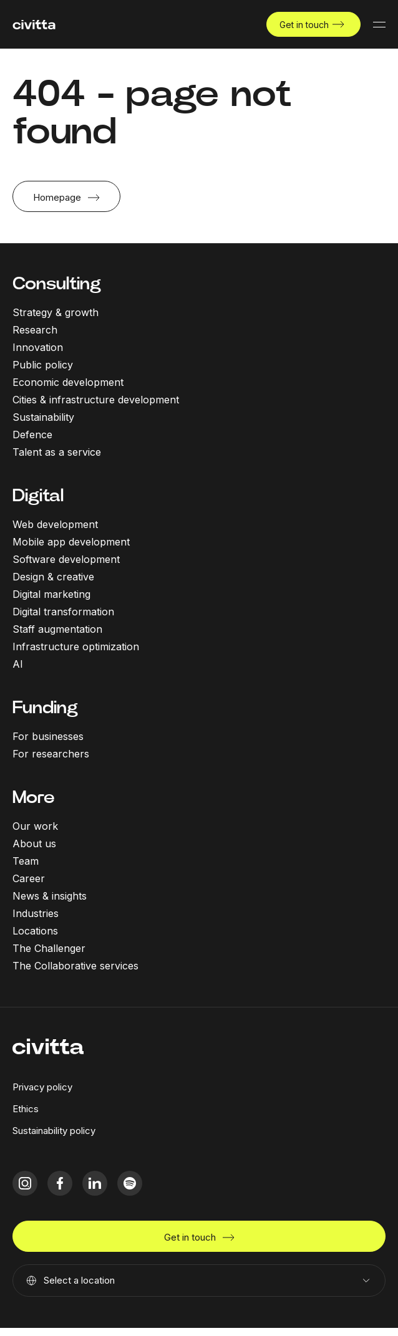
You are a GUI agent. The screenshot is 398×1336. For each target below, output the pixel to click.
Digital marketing (51, 594)
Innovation (37, 347)
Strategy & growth (55, 312)
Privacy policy (42, 1087)
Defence (32, 434)
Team (25, 861)
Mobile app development (71, 542)
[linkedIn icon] (94, 1183)
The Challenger (48, 948)
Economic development (68, 382)
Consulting (56, 283)
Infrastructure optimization (75, 646)
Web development (55, 524)
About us (34, 843)
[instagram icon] (24, 1183)
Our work (35, 826)
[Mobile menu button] (379, 24)
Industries (35, 913)
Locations (35, 931)
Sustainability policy (53, 1131)
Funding (45, 707)
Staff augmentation (57, 629)
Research (34, 330)
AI (17, 664)
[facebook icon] (59, 1183)
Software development (66, 559)
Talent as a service (56, 452)
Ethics (25, 1109)
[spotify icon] (129, 1183)
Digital (38, 495)
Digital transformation (63, 611)
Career (28, 878)
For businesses (48, 736)
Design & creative (53, 576)
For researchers (50, 753)
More (33, 797)
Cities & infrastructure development (95, 399)
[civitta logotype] (34, 24)
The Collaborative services (75, 965)
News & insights (49, 896)
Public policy (42, 364)
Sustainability (43, 417)
